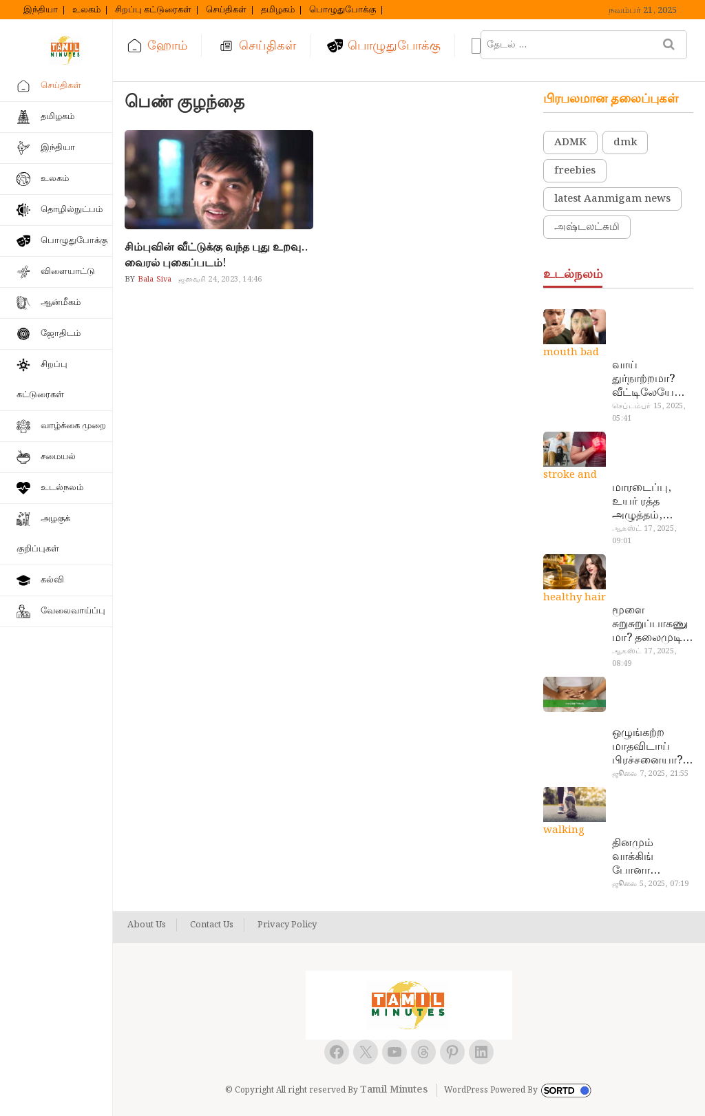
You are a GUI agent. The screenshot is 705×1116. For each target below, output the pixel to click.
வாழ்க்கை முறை (73, 426)
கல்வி (52, 580)
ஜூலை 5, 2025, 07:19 (650, 884)
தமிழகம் (278, 10)
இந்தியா (40, 10)
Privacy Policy (287, 925)
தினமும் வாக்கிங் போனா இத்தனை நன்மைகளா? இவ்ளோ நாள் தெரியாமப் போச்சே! (646, 857)
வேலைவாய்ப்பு (73, 611)
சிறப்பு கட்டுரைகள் (153, 10)
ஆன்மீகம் (61, 302)
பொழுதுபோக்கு (342, 10)
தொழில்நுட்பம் (72, 209)
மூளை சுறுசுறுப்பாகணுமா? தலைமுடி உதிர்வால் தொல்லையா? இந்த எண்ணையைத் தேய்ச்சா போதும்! (650, 624)
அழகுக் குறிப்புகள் (43, 534)
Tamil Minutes (394, 1089)
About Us (146, 925)
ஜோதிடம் (61, 333)
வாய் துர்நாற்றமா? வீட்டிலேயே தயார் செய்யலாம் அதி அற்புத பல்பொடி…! (643, 379)
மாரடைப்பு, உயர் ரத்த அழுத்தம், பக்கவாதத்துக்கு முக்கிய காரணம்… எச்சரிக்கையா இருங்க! (651, 502)
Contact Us (211, 925)
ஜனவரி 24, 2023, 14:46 (220, 279)
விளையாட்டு (68, 271)
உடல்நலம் (62, 488)
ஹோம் (167, 46)
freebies (575, 170)
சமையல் (58, 457)
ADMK (570, 142)
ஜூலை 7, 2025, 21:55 (650, 774)
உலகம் (86, 10)
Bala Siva (153, 279)
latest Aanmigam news (612, 199)
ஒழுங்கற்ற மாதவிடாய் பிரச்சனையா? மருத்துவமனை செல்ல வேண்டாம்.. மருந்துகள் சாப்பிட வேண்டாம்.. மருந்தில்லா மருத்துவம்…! (650, 747)
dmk (625, 142)
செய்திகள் (226, 10)
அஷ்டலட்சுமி (587, 227)
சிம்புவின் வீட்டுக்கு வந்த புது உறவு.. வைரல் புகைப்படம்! (216, 255)
